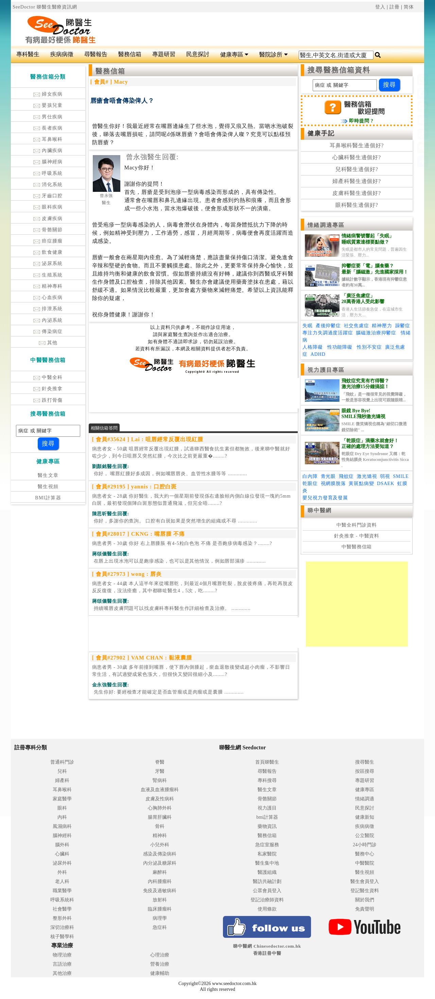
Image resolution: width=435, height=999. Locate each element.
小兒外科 (159, 844)
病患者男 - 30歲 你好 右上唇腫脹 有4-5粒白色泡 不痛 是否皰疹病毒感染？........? (182, 543)
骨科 (159, 826)
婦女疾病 (48, 94)
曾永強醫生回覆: (152, 157)
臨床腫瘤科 (160, 909)
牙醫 (159, 771)
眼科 (62, 808)
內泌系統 (48, 320)
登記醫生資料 (364, 890)
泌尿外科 (62, 863)
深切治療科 (62, 927)
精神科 (160, 835)
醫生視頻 (48, 486)
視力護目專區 (326, 370)
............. (169, 473)
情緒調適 (364, 798)
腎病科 (160, 780)
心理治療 (159, 955)
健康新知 (364, 817)
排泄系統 (48, 308)
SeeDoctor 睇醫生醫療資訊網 (45, 7)
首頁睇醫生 (267, 762)
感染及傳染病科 (159, 853)
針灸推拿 (48, 388)
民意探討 (197, 54)
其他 (48, 342)
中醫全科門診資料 (356, 525)
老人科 (62, 881)
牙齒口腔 (48, 195)
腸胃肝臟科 (160, 817)
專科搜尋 (267, 780)
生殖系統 (48, 275)
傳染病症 (48, 331)
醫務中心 (364, 853)
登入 (380, 7)
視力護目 (267, 808)
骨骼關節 (48, 229)
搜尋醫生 (364, 762)
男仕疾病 (48, 116)
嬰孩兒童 (48, 105)
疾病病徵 (61, 54)
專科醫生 (27, 54)
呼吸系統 (48, 173)
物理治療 (62, 955)
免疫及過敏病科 (159, 890)
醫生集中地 (267, 863)
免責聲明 (364, 909)
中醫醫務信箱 (357, 546)
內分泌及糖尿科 (159, 863)
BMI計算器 (48, 497)
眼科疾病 (48, 207)
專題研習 (163, 54)
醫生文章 (48, 475)
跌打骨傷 (48, 400)
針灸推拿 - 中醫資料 (356, 535)
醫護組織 (267, 872)
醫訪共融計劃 (267, 881)
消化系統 (48, 184)
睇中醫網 (319, 510)
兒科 (62, 771)
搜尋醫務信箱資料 (339, 70)
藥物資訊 (267, 826)
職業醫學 (62, 890)
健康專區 (234, 54)
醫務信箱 (129, 54)
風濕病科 (62, 826)
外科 (62, 872)
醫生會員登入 (364, 881)
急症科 (160, 927)
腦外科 (62, 844)
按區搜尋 (364, 771)
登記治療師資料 (267, 899)
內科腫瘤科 (160, 881)
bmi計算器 (267, 817)
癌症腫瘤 (48, 241)
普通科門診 (62, 762)
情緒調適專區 (326, 225)
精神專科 (48, 286)
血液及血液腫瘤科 (160, 789)
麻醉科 (160, 872)
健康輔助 (159, 973)
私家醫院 (267, 853)
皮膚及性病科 (159, 798)
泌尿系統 (48, 263)
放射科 (160, 899)
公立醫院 (364, 835)
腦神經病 (48, 161)
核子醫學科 (62, 936)
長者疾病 (48, 128)
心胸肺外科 (160, 808)
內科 (62, 817)
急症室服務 (267, 844)
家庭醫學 (62, 798)
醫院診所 (273, 54)
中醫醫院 (364, 863)
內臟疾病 (48, 150)
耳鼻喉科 (48, 139)
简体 (409, 7)
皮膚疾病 (48, 218)
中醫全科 (48, 377)
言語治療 (62, 964)
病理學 (160, 918)
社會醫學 (62, 909)
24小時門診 (365, 844)
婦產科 (62, 780)
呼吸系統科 (62, 899)
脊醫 (159, 762)
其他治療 (62, 973)
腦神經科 (62, 835)
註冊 (394, 7)
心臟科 (62, 853)
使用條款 (267, 909)
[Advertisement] (252, 29)
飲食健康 (48, 252)
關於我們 (364, 899)
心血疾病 (48, 297)
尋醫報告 (95, 54)
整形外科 (62, 918)
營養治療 (159, 964)
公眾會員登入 (267, 890)
